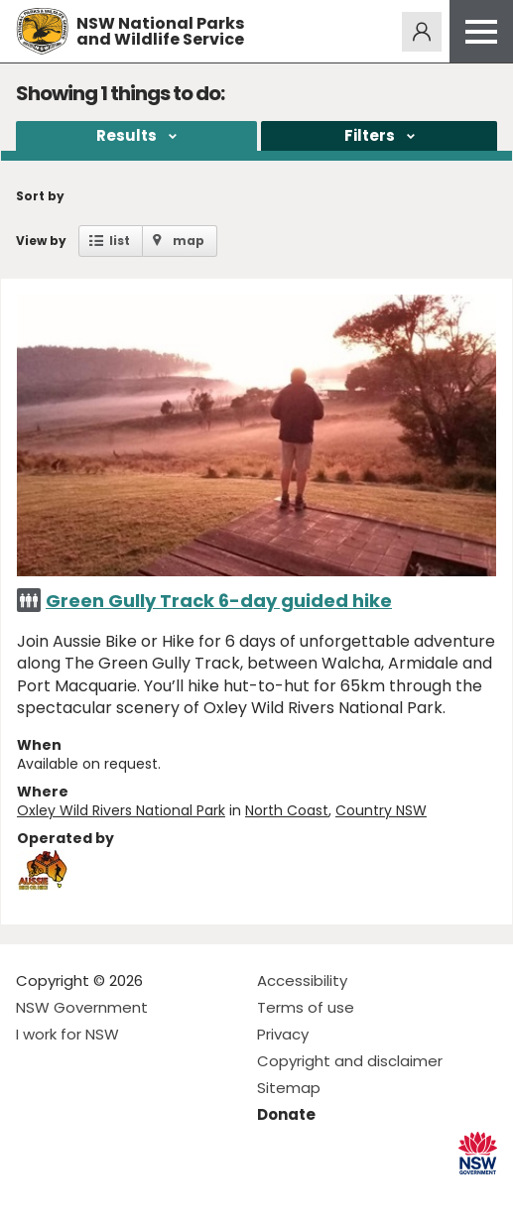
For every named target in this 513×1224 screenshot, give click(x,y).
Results (126, 135)
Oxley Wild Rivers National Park (121, 810)
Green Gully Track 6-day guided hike (219, 600)
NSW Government (82, 1007)
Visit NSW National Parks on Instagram (77, 1192)
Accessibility (302, 980)
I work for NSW (67, 1034)
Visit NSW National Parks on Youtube (119, 1192)
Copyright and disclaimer (350, 1060)
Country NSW (381, 810)
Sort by (40, 195)
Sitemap (289, 1087)
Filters (369, 135)
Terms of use (305, 1007)
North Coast (286, 810)
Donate (286, 1114)
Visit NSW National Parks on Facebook (34, 1192)
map (188, 240)
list (119, 240)
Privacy (283, 1034)
